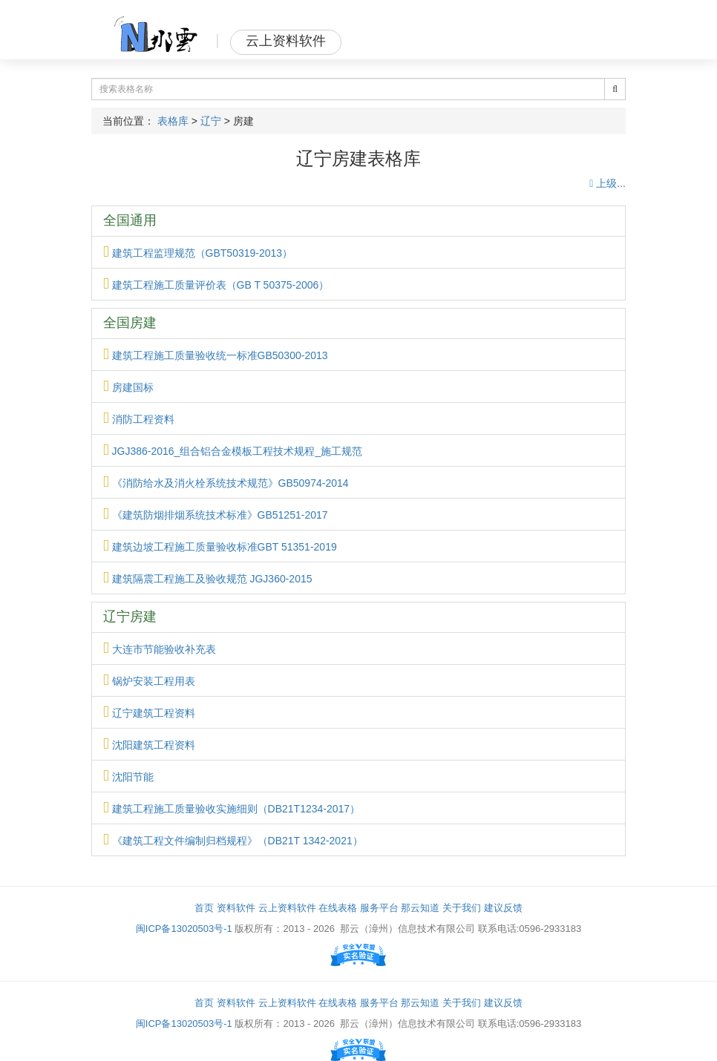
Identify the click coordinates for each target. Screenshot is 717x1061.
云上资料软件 (287, 907)
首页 (204, 907)
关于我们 (461, 907)
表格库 (173, 121)
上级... (607, 183)
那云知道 (420, 907)
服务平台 (379, 907)
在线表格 (337, 907)
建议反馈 (503, 907)
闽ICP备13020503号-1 (184, 928)
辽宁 (210, 121)
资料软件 (236, 907)
